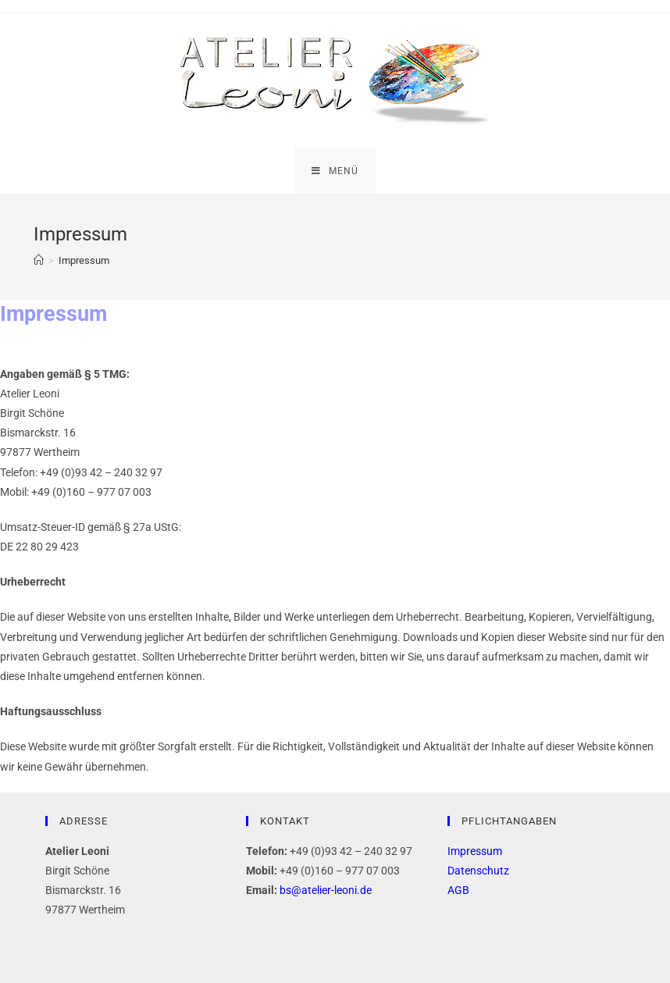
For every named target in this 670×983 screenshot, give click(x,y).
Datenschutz (478, 870)
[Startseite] (39, 260)
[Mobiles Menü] (335, 171)
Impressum (474, 851)
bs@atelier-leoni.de (326, 890)
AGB (458, 890)
